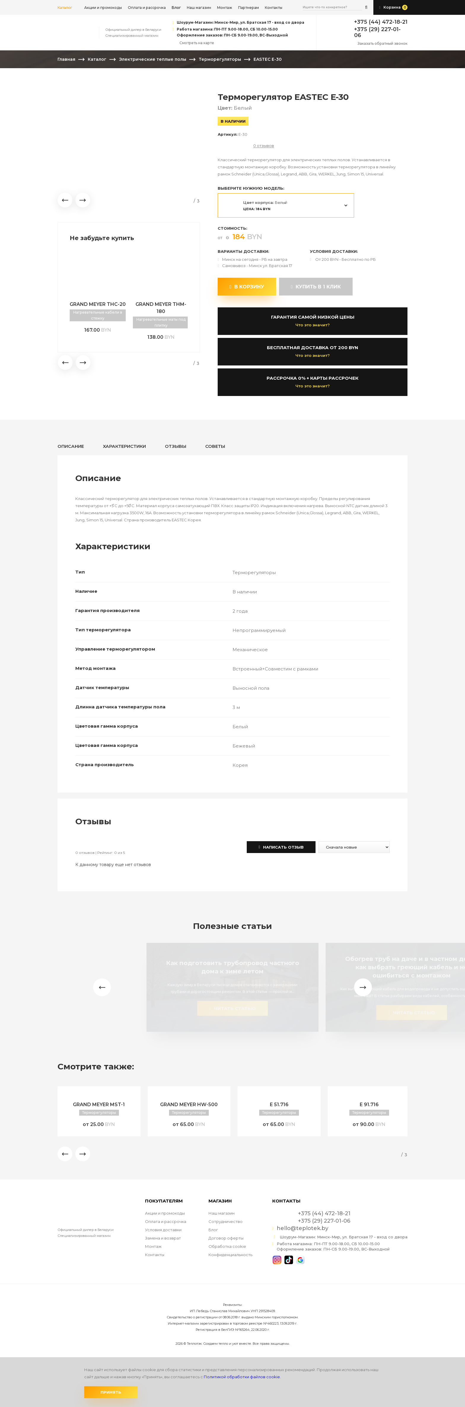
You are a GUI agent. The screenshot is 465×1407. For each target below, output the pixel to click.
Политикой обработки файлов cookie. (242, 1376)
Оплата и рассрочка (147, 7)
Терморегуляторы (220, 59)
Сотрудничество (225, 1221)
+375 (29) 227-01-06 (377, 32)
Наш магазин (199, 7)
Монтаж (224, 7)
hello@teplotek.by (302, 1228)
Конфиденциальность (230, 1254)
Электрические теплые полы (152, 59)
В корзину (247, 287)
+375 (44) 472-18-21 (380, 22)
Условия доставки (163, 1229)
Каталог (65, 7)
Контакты (273, 7)
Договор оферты (225, 1238)
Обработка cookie (227, 1246)
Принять (111, 1392)
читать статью (232, 1008)
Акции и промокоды (103, 7)
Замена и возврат (163, 1238)
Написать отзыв (281, 847)
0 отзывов (263, 146)
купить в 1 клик (316, 287)
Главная (66, 59)
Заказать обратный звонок (382, 43)
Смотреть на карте (196, 43)
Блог (213, 1229)
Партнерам (248, 7)
